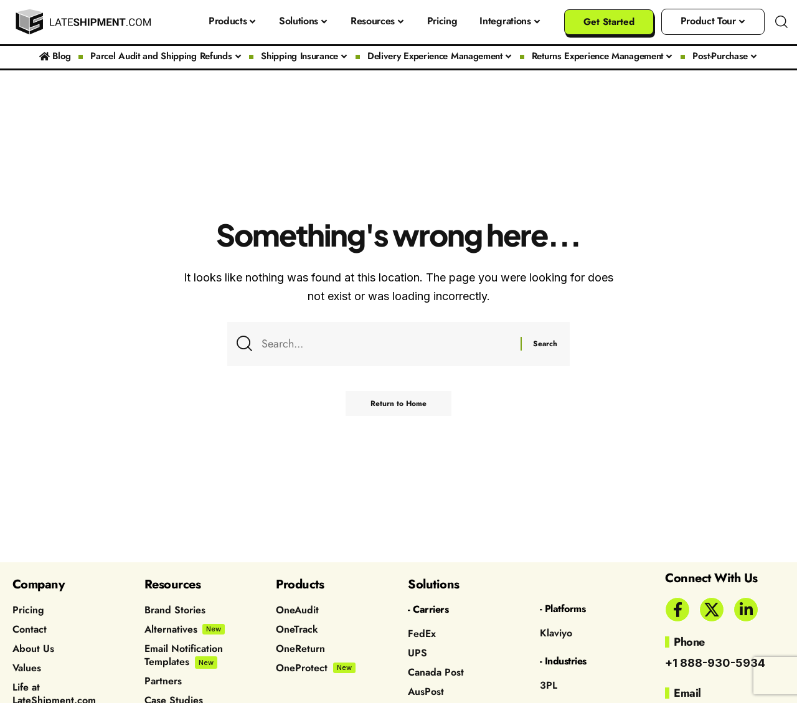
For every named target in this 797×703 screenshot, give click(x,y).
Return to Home (398, 403)
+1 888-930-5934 (715, 662)
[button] (781, 21)
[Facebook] (677, 609)
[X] (711, 609)
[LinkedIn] (745, 609)
